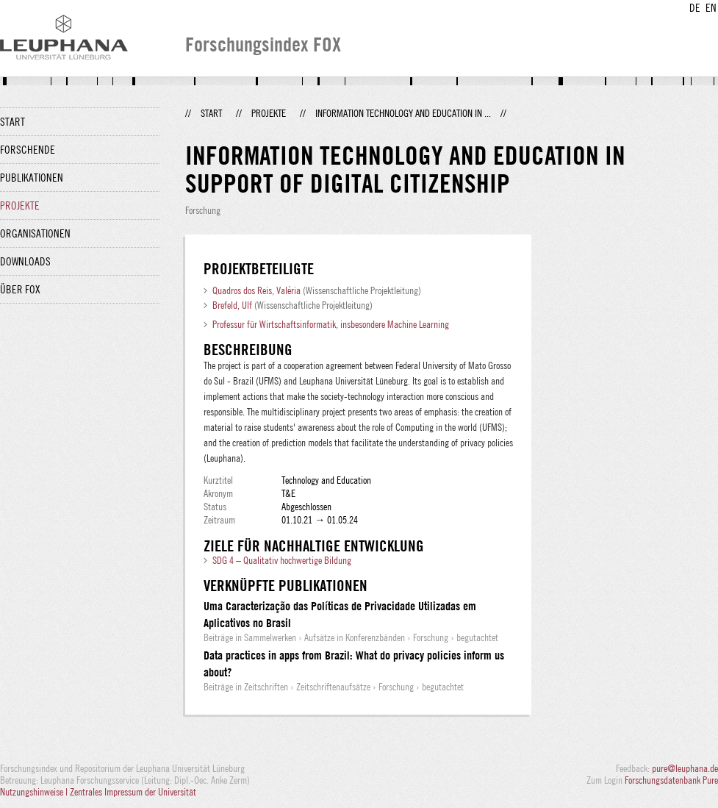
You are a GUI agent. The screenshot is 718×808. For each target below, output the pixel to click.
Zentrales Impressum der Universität (133, 792)
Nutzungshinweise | (35, 792)
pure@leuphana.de (685, 768)
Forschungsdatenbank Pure (671, 780)
